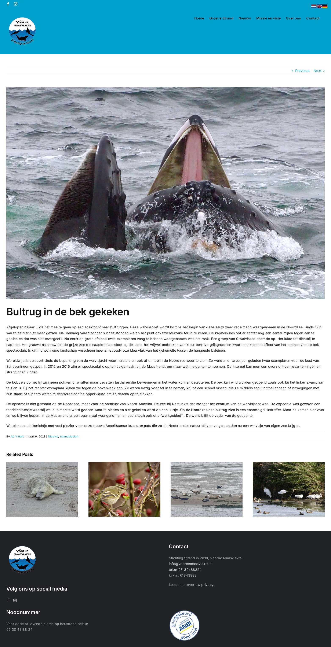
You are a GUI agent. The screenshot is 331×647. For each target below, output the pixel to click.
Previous (302, 71)
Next (317, 71)
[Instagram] (15, 600)
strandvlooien (69, 436)
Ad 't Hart (17, 436)
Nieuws (53, 436)
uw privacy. (205, 585)
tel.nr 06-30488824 (185, 569)
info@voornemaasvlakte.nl (190, 564)
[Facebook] (8, 600)
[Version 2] (165, 193)
